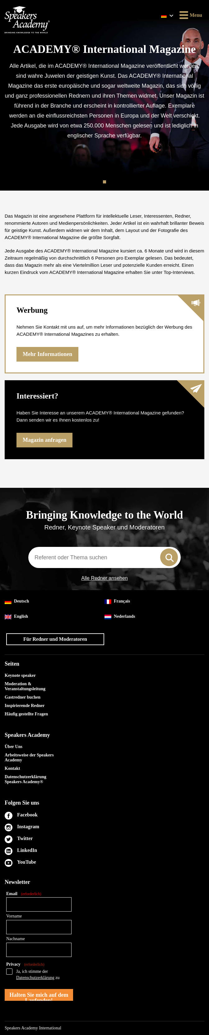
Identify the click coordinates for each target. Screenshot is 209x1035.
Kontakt (12, 768)
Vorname (14, 916)
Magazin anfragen (44, 440)
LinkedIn (27, 850)
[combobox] (104, 557)
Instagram (28, 826)
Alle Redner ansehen (104, 578)
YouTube (26, 862)
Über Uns (13, 746)
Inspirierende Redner (24, 705)
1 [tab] (105, 182)
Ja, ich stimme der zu (38, 974)
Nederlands (119, 616)
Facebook (27, 814)
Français (117, 601)
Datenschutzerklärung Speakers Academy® (25, 779)
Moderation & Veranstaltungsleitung (25, 686)
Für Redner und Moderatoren (55, 639)
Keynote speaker (20, 675)
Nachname (15, 938)
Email (23, 894)
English (16, 616)
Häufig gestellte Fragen (26, 714)
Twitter (25, 838)
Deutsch (17, 601)
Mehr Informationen (47, 354)
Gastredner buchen (22, 697)
